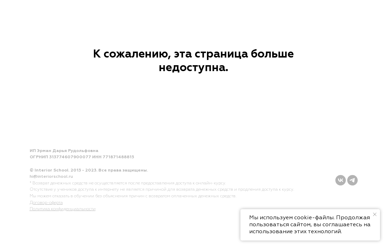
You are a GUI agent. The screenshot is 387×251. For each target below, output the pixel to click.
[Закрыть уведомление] (374, 214)
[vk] (340, 180)
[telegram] (352, 180)
